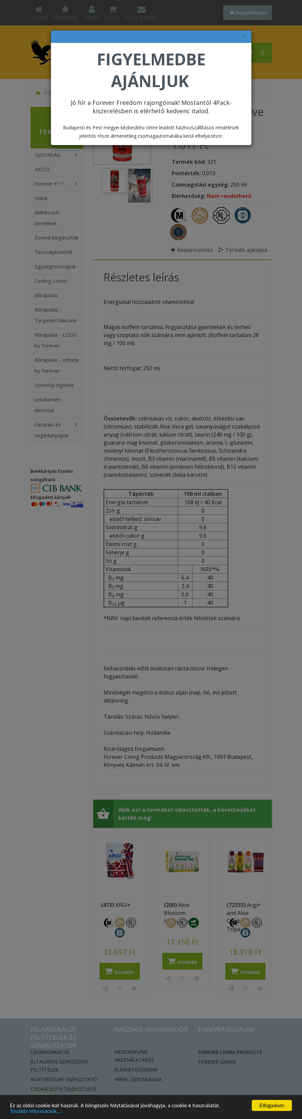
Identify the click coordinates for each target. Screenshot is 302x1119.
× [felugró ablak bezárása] (244, 36)
